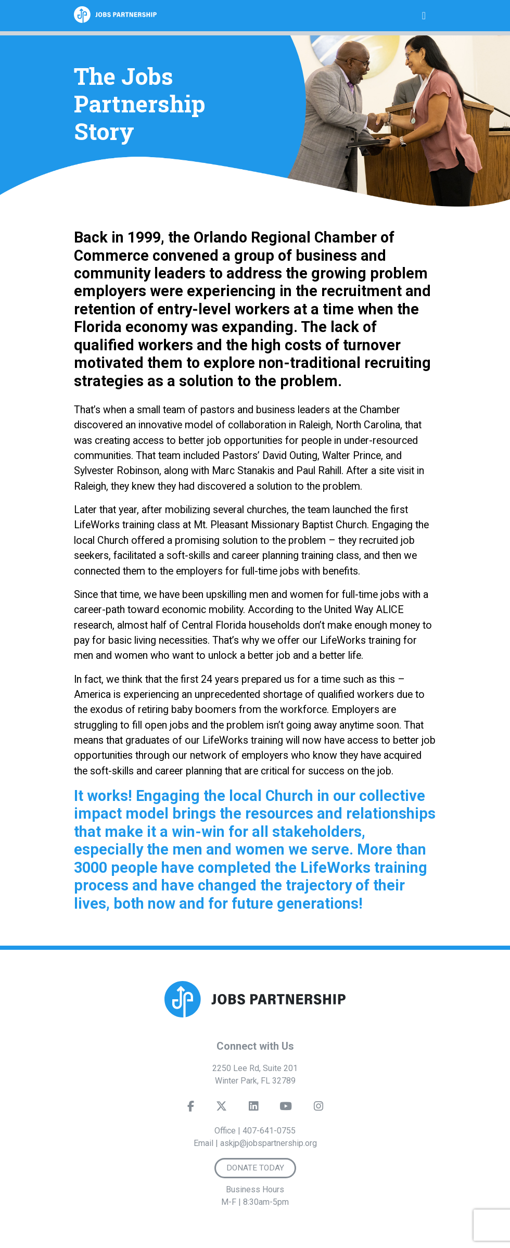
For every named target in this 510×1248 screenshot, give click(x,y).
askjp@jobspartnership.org (268, 1143)
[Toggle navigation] (424, 15)
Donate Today (255, 1168)
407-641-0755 (269, 1131)
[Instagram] (318, 1108)
